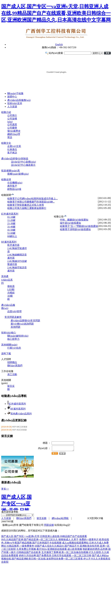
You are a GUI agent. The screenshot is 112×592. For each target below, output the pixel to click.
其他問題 (15, 327)
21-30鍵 (11, 223)
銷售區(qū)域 (14, 189)
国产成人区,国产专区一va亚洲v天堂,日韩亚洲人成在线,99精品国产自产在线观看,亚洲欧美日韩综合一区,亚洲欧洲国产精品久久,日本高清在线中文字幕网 (56, 13)
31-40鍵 (11, 226)
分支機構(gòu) (14, 182)
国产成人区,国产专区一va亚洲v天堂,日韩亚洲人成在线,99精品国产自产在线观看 (44, 537)
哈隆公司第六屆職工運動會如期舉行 (26, 208)
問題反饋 (49, 526)
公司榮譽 (12, 127)
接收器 (11, 286)
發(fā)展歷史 (14, 131)
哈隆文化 (6, 143)
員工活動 (12, 374)
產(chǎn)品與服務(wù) (19, 100)
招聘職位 (12, 362)
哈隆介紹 (6, 112)
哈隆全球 (6, 179)
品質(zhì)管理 (14, 311)
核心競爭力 (13, 339)
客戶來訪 (12, 152)
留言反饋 (41, 519)
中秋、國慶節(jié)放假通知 (74, 219)
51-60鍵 (11, 233)
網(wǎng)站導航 (60, 519)
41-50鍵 (11, 230)
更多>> (5, 489)
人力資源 (12, 106)
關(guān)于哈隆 (15, 93)
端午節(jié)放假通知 (70, 223)
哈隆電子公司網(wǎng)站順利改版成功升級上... (32, 198)
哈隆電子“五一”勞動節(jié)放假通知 (79, 226)
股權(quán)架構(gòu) (18, 174)
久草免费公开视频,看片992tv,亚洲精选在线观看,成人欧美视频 (49, 550)
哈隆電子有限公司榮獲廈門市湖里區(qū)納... (31, 201)
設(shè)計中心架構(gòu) (23, 161)
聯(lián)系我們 (14, 365)
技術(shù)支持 (14, 103)
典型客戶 (12, 186)
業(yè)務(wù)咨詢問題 (22, 323)
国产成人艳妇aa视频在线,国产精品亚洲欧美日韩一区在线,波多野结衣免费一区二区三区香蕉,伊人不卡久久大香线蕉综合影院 (55, 559)
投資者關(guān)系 (10, 170)
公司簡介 (12, 115)
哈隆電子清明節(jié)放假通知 (75, 229)
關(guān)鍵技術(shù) (17, 336)
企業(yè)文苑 (14, 146)
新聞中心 (12, 96)
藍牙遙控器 (13, 245)
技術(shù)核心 (8, 332)
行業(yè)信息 (14, 348)
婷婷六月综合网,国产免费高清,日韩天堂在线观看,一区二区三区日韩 (55, 556)
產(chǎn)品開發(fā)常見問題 (25, 320)
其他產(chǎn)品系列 (7, 279)
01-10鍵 (11, 217)
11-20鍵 (11, 220)
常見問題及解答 (13, 317)
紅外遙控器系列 (9, 213)
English (59, 44)
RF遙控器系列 (8, 242)
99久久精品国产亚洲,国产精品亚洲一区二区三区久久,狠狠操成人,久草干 (40, 540)
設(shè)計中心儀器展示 (23, 165)
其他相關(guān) (9, 344)
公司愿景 (12, 124)
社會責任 (12, 149)
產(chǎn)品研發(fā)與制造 (14, 158)
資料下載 (6, 353)
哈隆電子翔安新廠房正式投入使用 (25, 205)
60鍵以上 (12, 236)
